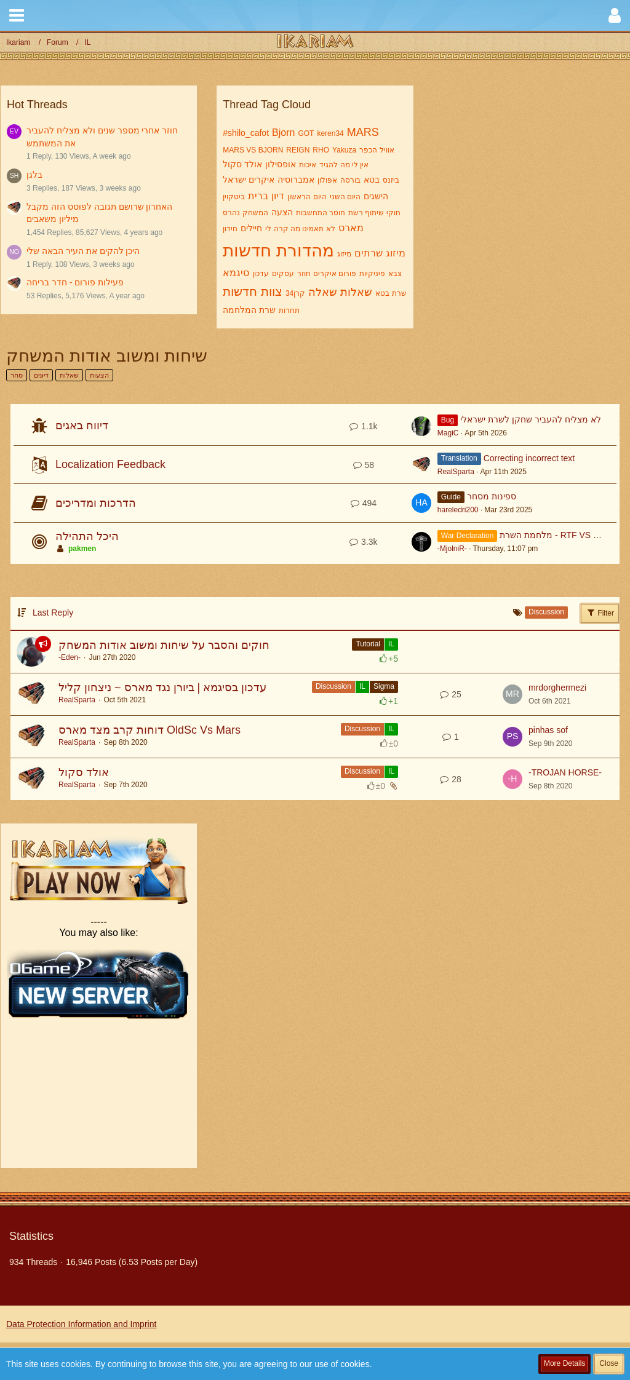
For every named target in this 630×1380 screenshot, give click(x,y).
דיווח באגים (81, 425)
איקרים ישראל (248, 179)
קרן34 (295, 293)
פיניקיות (372, 273)
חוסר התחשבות (320, 212)
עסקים (283, 273)
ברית (258, 196)
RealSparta (455, 471)
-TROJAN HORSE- (565, 772)
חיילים (251, 228)
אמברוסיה (295, 179)
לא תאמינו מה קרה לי (300, 228)
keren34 (330, 133)
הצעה (282, 212)
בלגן (34, 175)
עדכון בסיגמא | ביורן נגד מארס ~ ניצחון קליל (162, 687)
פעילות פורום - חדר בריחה (75, 282)
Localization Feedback (110, 464)
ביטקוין (234, 196)
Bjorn (283, 132)
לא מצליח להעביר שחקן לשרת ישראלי (530, 419)
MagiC (448, 433)
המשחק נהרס (245, 212)
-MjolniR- (452, 548)
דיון (277, 196)
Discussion (333, 686)
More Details (564, 1363)
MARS (363, 132)
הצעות (99, 375)
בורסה (350, 180)
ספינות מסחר (491, 496)
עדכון (260, 273)
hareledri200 (458, 510)
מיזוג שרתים (379, 253)
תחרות (289, 310)
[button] (16, 15)
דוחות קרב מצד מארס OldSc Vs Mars (149, 730)
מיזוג (344, 254)
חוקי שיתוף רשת (374, 212)
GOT (306, 133)
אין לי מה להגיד (344, 165)
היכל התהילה (87, 536)
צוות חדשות (252, 291)
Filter (600, 612)
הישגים (376, 196)
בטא (372, 179)
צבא (395, 273)
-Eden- (69, 657)
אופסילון (280, 164)
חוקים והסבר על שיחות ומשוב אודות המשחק (163, 645)
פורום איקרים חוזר (326, 273)
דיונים (41, 375)
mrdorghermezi (557, 687)
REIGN (297, 150)
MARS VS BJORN (253, 150)
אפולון (327, 180)
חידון (230, 228)
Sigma (383, 686)
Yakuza (344, 150)
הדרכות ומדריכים (95, 503)
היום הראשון (306, 196)
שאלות (356, 292)
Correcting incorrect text (529, 458)
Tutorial (368, 644)
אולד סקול (242, 164)
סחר (16, 375)
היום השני (345, 196)
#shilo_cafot (246, 133)
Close (608, 1363)
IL (391, 644)
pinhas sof (548, 730)
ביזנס (391, 180)
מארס (351, 228)
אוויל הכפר (376, 150)
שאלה (322, 292)
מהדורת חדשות (278, 250)
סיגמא (236, 273)
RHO (321, 150)
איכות (307, 165)
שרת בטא (390, 293)
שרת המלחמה (249, 310)
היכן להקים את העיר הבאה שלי (83, 251)
